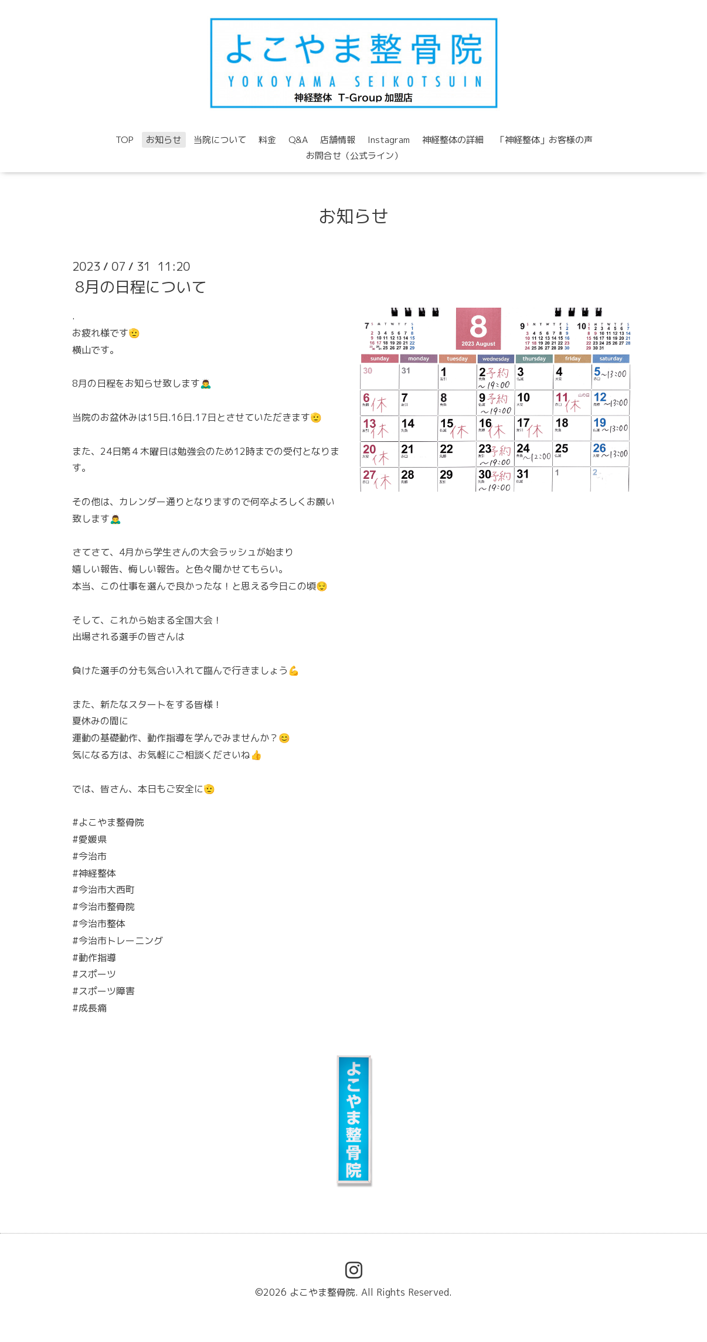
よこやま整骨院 (322, 1292)
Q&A (298, 140)
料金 (267, 140)
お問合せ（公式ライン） (354, 155)
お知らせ (163, 140)
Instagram (389, 140)
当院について (219, 140)
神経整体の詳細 (453, 140)
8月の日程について (140, 286)
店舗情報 (337, 140)
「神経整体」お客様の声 (544, 140)
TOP (124, 140)
